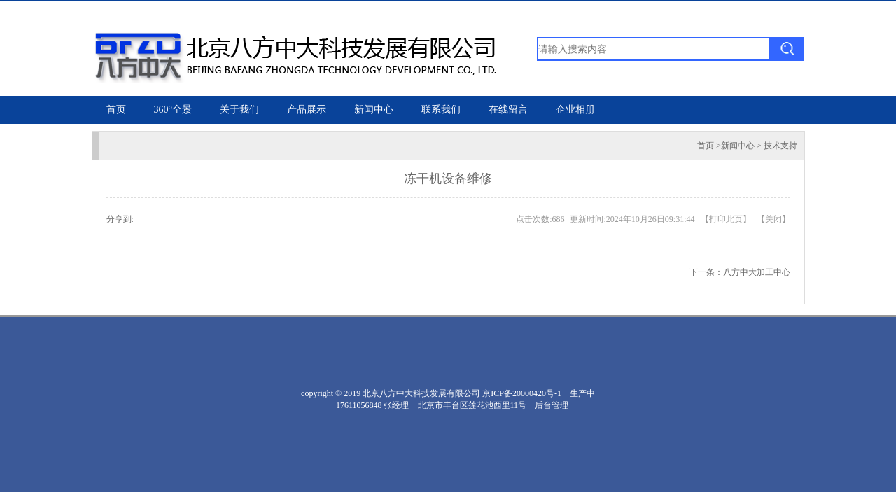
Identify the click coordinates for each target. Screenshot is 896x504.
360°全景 (173, 109)
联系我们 (441, 109)
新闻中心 (373, 109)
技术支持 (780, 145)
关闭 (773, 219)
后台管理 (551, 405)
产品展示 (306, 109)
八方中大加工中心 (756, 272)
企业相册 (575, 109)
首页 (116, 109)
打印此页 (726, 219)
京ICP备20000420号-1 (521, 393)
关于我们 (239, 109)
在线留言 (508, 109)
